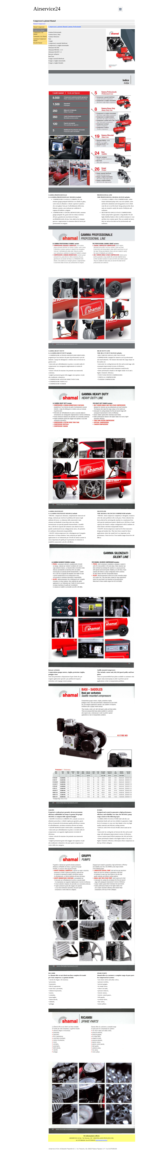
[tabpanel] (91, 27)
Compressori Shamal (38, 30)
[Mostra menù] (120, 9)
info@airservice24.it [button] (101, 1140)
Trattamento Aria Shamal (40, 36)
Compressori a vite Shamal (38, 33)
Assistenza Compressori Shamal (39, 39)
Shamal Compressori (38, 27)
